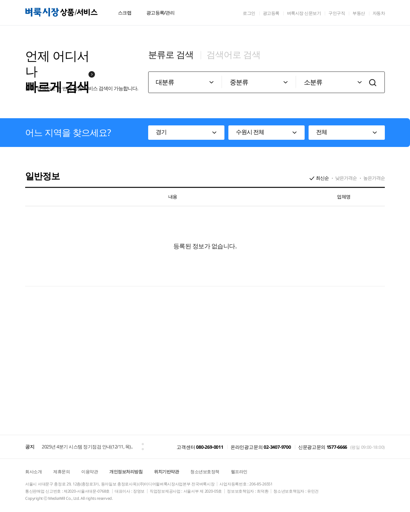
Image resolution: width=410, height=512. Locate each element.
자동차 (379, 13)
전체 (321, 132)
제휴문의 (61, 472)
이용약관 (89, 472)
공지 (29, 446)
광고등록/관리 (160, 12)
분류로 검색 (170, 54)
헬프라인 (239, 472)
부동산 (358, 13)
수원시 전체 (250, 132)
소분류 (313, 82)
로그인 (249, 13)
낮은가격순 (346, 178)
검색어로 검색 (233, 54)
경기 (161, 132)
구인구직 (336, 13)
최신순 (322, 178)
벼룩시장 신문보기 (304, 13)
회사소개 (33, 472)
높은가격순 (374, 178)
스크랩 (124, 12)
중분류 (239, 82)
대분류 (165, 82)
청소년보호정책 (204, 472)
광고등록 (271, 13)
